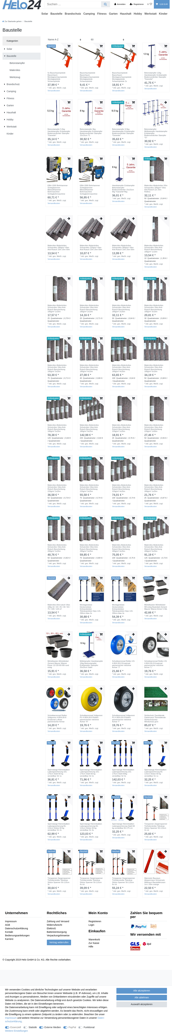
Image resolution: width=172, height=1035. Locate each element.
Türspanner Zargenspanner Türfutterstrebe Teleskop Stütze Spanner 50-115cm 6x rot (123, 881)
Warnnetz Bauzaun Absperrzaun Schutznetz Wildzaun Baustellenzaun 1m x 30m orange (154, 881)
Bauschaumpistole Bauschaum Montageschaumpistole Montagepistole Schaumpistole (89, 77)
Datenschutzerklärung (16, 928)
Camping (89, 13)
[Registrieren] (136, 4)
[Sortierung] (64, 39)
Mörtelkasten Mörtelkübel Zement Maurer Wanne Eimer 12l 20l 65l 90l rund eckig (58, 664)
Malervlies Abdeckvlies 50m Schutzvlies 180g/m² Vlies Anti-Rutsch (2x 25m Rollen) (155, 188)
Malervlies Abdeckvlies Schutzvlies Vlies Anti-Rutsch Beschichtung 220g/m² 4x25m (121, 488)
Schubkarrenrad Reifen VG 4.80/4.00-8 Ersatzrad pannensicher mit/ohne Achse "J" (123, 664)
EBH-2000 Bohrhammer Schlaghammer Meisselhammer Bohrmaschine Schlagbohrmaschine (90, 189)
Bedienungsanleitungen (17, 935)
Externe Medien (53, 1027)
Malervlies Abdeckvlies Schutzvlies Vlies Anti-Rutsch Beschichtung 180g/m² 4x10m (89, 368)
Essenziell (15, 1027)
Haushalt (125, 13)
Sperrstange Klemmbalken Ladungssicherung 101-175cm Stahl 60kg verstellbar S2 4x (123, 773)
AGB (7, 925)
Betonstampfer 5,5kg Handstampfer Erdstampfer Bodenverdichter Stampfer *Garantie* (59, 132)
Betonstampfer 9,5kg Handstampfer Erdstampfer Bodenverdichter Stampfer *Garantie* (123, 132)
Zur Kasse (94, 943)
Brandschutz (73, 13)
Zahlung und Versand (58, 921)
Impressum (11, 921)
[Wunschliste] (150, 4)
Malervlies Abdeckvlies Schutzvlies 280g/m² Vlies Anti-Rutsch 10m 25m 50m (123, 247)
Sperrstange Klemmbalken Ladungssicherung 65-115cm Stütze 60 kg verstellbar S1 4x (91, 827)
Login (91, 925)
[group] (59, 56)
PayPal (72, 1027)
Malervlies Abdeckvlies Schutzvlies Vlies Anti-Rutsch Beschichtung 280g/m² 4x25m (121, 548)
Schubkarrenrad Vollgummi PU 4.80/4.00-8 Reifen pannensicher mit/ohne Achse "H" (91, 718)
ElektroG (51, 928)
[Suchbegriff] (73, 4)
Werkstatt (150, 13)
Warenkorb (94, 939)
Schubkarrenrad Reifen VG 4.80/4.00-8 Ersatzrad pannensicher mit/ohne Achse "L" (155, 664)
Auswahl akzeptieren (142, 1004)
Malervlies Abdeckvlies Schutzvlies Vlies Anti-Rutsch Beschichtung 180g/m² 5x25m (57, 428)
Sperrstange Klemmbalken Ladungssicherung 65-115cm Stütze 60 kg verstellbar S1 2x (59, 827)
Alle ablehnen (142, 997)
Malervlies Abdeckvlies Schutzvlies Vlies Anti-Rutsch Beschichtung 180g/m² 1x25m (57, 308)
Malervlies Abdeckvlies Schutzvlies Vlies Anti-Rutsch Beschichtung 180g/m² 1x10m (153, 248)
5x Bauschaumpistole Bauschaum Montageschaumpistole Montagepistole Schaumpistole (57, 77)
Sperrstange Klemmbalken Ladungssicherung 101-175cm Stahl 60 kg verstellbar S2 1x (59, 773)
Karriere (9, 939)
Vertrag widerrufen (59, 942)
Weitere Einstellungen (16, 1030)
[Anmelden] (120, 4)
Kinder (163, 13)
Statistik (33, 1027)
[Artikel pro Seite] (107, 39)
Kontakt (9, 932)
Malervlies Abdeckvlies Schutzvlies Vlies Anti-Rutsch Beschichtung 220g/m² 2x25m (57, 488)
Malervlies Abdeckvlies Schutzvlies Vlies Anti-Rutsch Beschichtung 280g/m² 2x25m (57, 548)
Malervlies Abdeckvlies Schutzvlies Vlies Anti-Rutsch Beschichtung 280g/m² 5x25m (153, 548)
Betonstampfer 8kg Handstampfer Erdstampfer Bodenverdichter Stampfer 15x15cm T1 (91, 132)
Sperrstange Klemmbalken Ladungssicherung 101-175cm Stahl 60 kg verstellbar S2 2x (91, 773)
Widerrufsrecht (54, 925)
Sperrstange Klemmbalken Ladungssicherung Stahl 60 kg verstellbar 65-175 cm (123, 826)
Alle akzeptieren (141, 990)
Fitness (102, 13)
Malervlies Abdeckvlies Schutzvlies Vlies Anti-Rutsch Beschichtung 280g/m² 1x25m (153, 488)
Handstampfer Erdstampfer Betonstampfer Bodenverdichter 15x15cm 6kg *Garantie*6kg (123, 188)
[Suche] (105, 4)
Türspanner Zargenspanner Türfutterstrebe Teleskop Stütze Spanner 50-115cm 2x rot (155, 827)
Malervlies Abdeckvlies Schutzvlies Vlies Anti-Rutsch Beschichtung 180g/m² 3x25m (57, 368)
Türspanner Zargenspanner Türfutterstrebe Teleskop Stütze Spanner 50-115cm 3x (59, 881)
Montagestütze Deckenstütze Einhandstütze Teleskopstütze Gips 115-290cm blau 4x (122, 609)
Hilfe (91, 946)
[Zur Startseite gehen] (12, 21)
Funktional (89, 1027)
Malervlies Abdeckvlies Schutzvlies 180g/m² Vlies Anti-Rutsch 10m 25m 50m (59, 247)
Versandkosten (54, 91)
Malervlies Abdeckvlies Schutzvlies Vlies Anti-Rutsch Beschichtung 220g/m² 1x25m (121, 428)
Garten (113, 13)
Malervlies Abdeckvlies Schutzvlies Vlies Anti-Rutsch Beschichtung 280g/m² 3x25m (89, 548)
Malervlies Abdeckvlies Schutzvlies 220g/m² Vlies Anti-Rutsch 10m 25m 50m (91, 247)
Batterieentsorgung (57, 932)
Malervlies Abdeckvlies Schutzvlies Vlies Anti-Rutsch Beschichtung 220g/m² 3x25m (89, 488)
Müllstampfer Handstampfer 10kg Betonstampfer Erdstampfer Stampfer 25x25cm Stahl (91, 664)
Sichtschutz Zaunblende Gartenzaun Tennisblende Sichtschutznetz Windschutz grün (155, 718)
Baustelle (56, 13)
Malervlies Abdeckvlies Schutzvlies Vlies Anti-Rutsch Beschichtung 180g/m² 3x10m (153, 308)
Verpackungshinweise (58, 935)
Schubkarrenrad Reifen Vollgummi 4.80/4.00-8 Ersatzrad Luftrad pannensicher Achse (57, 718)
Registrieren (95, 921)
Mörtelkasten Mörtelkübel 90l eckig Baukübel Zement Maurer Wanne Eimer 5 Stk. (155, 607)
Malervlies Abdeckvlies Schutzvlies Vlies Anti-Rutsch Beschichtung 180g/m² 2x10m (89, 308)
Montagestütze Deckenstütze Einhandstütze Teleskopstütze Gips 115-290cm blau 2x (90, 609)
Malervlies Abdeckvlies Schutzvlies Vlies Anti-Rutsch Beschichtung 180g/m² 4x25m (121, 368)
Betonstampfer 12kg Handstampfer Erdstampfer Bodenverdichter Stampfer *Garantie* (155, 76)
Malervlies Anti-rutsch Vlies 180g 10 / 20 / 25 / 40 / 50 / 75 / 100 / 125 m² (59, 607)
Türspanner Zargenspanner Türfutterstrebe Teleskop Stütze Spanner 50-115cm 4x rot (91, 881)
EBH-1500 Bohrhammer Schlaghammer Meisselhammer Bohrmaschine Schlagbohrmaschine (58, 189)
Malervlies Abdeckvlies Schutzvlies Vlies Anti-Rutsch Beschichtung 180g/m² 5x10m (153, 368)
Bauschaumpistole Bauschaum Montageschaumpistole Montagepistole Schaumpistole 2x (121, 77)
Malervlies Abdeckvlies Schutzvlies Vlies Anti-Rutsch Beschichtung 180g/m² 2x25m (121, 308)
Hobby (138, 13)
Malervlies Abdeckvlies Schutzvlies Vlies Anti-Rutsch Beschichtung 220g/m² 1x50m (153, 428)
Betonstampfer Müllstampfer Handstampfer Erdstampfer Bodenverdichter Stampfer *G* (155, 133)
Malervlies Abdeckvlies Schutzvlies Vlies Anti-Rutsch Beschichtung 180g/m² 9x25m (89, 428)
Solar (44, 13)
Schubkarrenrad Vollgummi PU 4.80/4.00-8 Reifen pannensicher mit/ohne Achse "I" (123, 718)
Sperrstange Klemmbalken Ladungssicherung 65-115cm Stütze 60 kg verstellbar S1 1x (155, 773)
